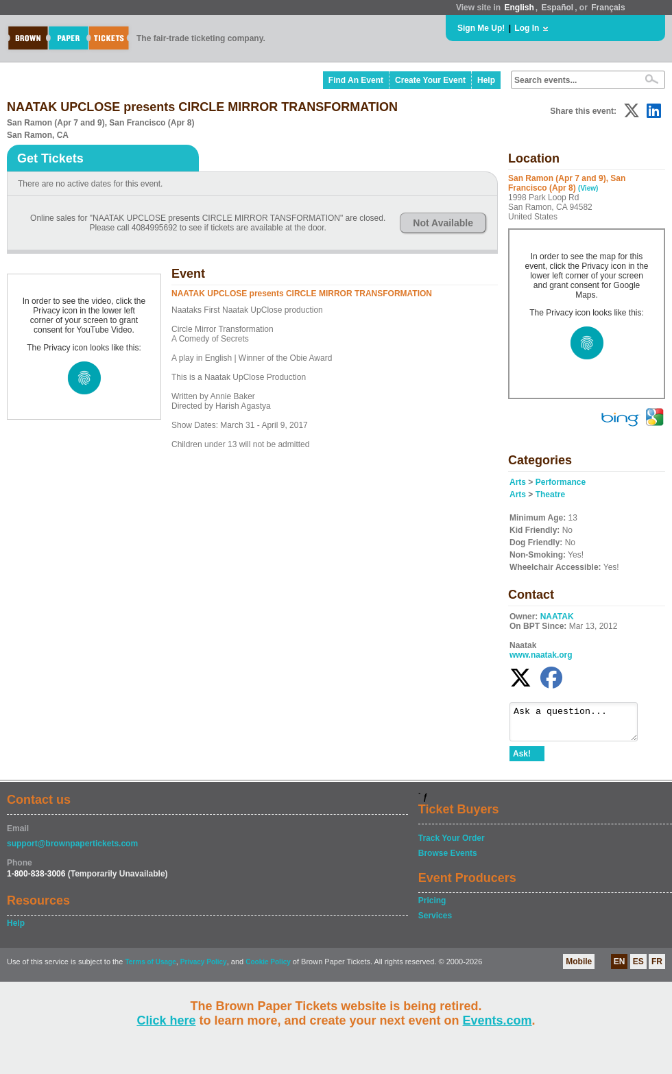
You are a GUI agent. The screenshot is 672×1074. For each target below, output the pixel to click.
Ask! (522, 760)
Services (435, 922)
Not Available (443, 222)
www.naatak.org (541, 655)
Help (486, 80)
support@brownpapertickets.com (72, 850)
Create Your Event (430, 80)
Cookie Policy (268, 968)
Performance (561, 482)
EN (619, 967)
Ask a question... (580, 725)
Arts (517, 482)
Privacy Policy (203, 968)
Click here (165, 1020)
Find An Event (355, 80)
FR (656, 967)
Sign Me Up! (481, 28)
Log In (526, 28)
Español (558, 7)
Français (608, 7)
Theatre (550, 494)
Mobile (579, 967)
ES (638, 967)
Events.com (497, 1020)
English (518, 7)
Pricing (432, 906)
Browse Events (447, 859)
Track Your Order (451, 844)
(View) (588, 188)
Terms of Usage (150, 968)
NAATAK (557, 616)
